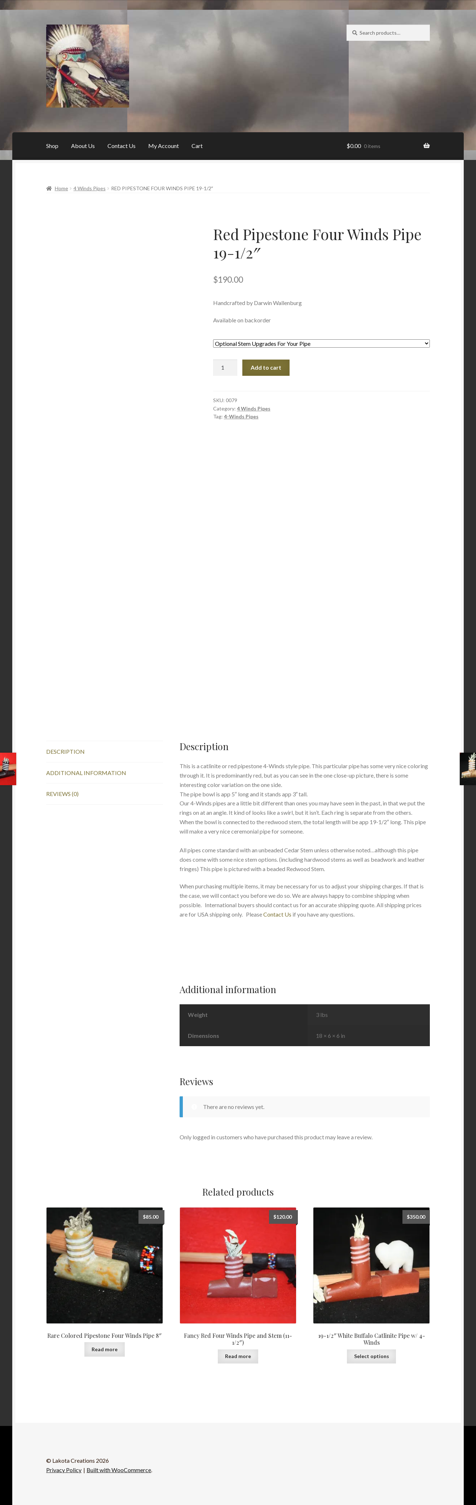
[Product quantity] (225, 368)
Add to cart (266, 367)
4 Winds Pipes (90, 188)
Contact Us (121, 145)
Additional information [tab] (86, 772)
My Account (163, 145)
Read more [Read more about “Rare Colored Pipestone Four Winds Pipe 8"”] (105, 1349)
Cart (197, 145)
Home (61, 188)
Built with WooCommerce (119, 1469)
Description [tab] (65, 751)
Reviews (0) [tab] (62, 793)
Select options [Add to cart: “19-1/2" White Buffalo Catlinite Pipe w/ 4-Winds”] (371, 1356)
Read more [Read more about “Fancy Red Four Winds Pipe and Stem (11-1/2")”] (238, 1356)
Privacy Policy (63, 1469)
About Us (83, 145)
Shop (52, 145)
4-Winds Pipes (241, 416)
